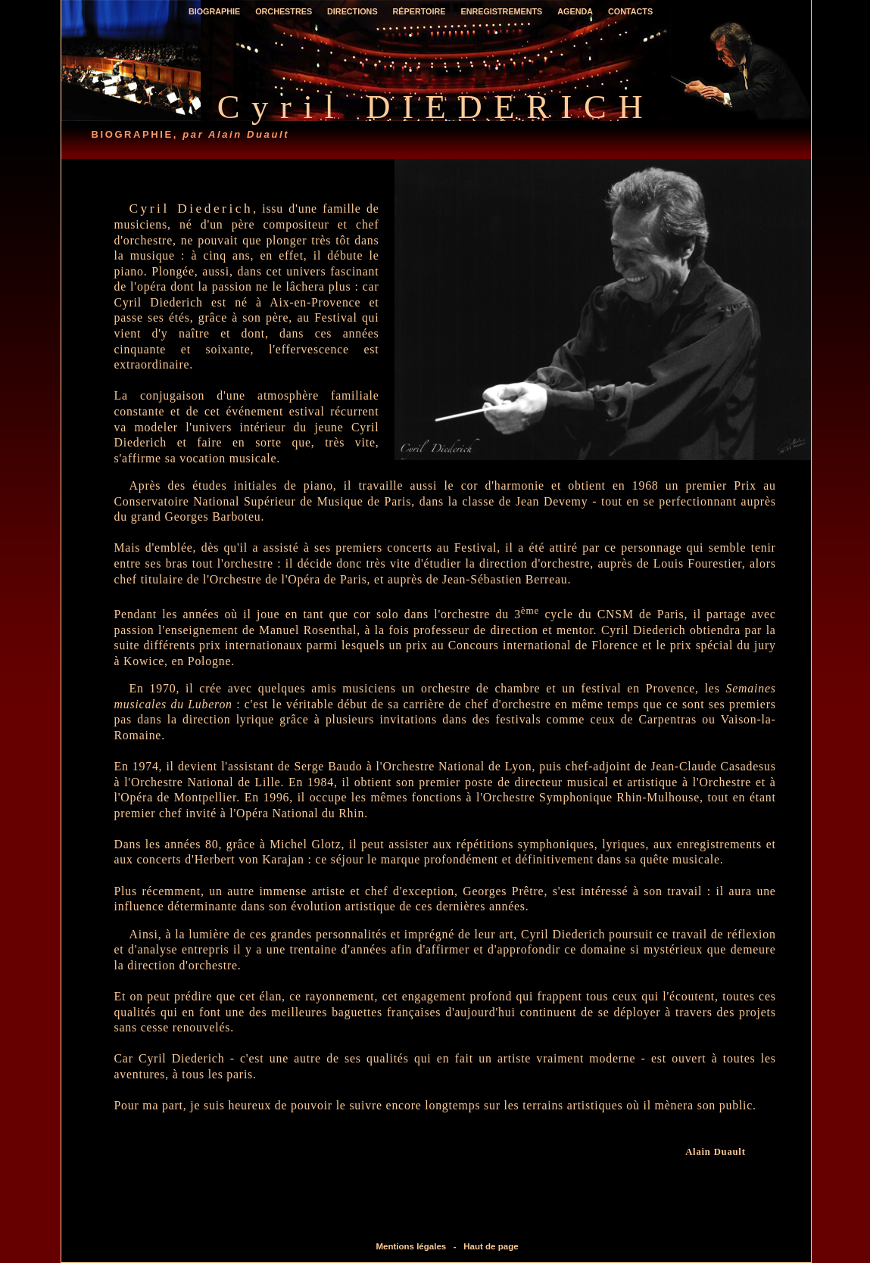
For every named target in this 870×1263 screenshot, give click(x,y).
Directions (352, 12)
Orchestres (283, 12)
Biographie (214, 12)
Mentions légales (411, 1246)
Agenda (575, 12)
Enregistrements (501, 12)
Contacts (630, 12)
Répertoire (419, 12)
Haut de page (490, 1246)
